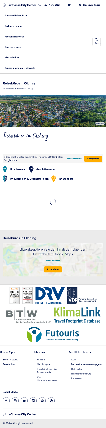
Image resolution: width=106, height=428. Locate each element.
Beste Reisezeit (10, 359)
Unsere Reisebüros (16, 15)
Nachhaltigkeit (44, 364)
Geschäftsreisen (14, 36)
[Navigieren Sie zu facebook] (6, 400)
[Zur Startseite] (19, 5)
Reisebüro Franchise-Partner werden (47, 370)
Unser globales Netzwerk (20, 68)
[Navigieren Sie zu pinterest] (51, 400)
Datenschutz (77, 369)
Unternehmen (13, 47)
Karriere (41, 359)
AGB (73, 359)
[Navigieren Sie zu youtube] (24, 400)
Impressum (76, 378)
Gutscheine (12, 57)
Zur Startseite (8, 88)
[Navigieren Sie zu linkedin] (33, 400)
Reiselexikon (9, 364)
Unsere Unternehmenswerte (47, 378)
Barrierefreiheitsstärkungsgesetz (87, 364)
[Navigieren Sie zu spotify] (42, 400)
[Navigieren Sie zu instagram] (15, 400)
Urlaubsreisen (13, 26)
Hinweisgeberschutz (81, 373)
